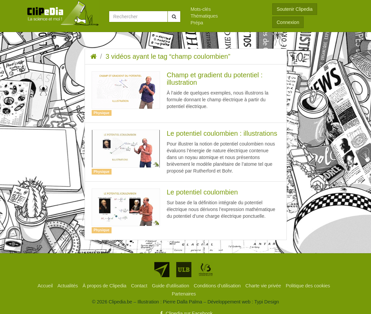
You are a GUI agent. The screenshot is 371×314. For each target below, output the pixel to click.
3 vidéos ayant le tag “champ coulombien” (167, 56)
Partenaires (184, 293)
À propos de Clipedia (105, 285)
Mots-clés (201, 9)
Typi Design (266, 302)
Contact (140, 285)
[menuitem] (226, 9)
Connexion (288, 22)
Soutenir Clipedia (295, 9)
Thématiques (204, 16)
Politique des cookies (308, 285)
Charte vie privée (263, 285)
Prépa (197, 22)
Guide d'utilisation (171, 285)
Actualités (69, 285)
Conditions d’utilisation (218, 285)
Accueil (45, 285)
